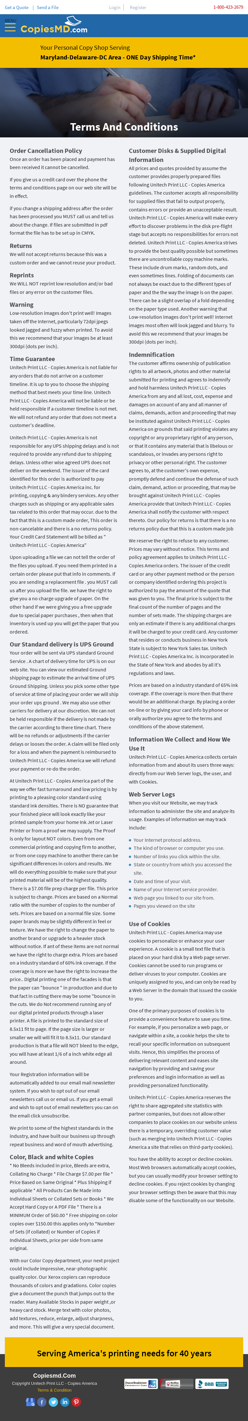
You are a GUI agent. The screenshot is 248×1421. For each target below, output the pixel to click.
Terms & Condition (54, 1390)
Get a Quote (17, 7)
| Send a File (45, 7)
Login (114, 7)
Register (138, 7)
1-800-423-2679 (228, 7)
